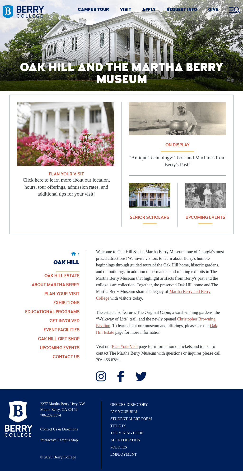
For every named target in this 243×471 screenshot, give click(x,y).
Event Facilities (61, 330)
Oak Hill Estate (61, 276)
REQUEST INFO (182, 10)
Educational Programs (52, 312)
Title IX (118, 426)
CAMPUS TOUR (93, 10)
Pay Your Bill (124, 412)
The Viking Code (126, 433)
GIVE (213, 10)
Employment (123, 454)
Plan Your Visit (61, 294)
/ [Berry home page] (75, 254)
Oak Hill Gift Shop (58, 339)
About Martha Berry (55, 285)
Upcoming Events (59, 348)
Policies (118, 447)
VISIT (125, 10)
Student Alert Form (131, 419)
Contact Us (66, 357)
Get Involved (64, 321)
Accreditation (125, 440)
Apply (149, 10)
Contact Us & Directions (59, 429)
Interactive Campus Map (59, 440)
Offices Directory (129, 404)
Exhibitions (66, 303)
